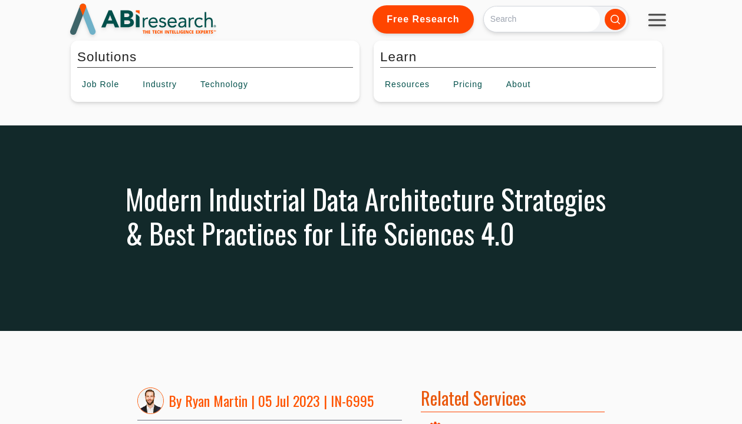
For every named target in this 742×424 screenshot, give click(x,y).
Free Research (423, 19)
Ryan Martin (216, 400)
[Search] (542, 19)
